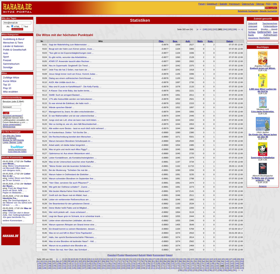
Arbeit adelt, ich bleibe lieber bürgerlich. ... (68, 145)
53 (46, 261)
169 (153, 266)
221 (202, 268)
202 (108, 268)
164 (128, 266)
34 (181, 259)
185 (229, 29)
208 (138, 268)
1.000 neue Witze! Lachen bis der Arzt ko (262, 90)
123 (133, 263)
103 (241, 261)
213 (163, 268)
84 (165, 261)
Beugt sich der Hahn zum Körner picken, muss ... (71, 49)
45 (223, 259)
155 (84, 266)
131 (172, 263)
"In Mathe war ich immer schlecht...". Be (262, 179)
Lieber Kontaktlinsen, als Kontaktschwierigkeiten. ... (73, 158)
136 (197, 263)
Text (26, 26)
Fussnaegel (252, 29)
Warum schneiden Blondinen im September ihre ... (72, 178)
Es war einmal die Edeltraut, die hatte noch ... (70, 103)
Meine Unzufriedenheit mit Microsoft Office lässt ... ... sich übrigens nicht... (16, 168)
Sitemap (260, 4)
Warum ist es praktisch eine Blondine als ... (69, 245)
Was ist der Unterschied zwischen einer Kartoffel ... (72, 162)
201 (103, 268)
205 (123, 268)
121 (123, 263)
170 (158, 266)
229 (241, 268)
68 (103, 261)
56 (57, 261)
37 (192, 259)
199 (93, 268)
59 (69, 261)
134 (187, 263)
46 (227, 259)
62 (80, 261)
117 (103, 263)
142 (227, 263)
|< (197, 29)
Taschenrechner (270, 23)
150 (59, 266)
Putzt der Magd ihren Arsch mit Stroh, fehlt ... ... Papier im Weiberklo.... (15, 190)
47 (231, 259)
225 (222, 268)
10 (89, 259)
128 (158, 263)
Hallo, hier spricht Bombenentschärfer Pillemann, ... (73, 237)
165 (133, 266)
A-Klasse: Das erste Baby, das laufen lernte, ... (70, 91)
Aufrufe (142, 255)
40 (204, 259)
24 (142, 259)
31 (169, 259)
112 (79, 263)
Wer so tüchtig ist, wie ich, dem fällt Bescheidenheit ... (74, 124)
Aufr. (188, 41)
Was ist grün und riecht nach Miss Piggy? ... (69, 149)
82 (157, 261)
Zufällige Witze (11, 77)
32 (173, 259)
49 (238, 259)
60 (73, 261)
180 (205, 29)
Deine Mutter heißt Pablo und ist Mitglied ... (69, 208)
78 (142, 261)
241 (234, 270)
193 (64, 268)
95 (207, 261)
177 (192, 266)
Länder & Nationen (13, 46)
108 (59, 263)
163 (123, 266)
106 (49, 263)
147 (44, 266)
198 (89, 268)
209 (143, 268)
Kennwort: (7, 107)
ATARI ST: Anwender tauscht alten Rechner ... (70, 61)
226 (227, 268)
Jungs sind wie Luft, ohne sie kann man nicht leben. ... (74, 120)
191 (54, 268)
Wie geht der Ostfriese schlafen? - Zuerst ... (69, 187)
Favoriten (112, 255)
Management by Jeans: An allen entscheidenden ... (72, 112)
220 (197, 268)
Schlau (252, 32)
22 (135, 259)
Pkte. (161, 41)
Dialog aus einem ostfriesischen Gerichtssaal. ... (71, 78)
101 (232, 261)
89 (184, 261)
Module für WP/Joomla (13, 140)
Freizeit (7, 60)
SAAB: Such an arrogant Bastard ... (65, 95)
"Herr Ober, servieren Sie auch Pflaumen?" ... (70, 183)
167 (143, 266)
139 (212, 263)
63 (84, 261)
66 (96, 261)
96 (211, 261)
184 (224, 29)
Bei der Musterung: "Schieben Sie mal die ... (69, 170)
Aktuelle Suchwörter (268, 11)
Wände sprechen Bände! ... (61, 107)
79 (146, 261)
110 (69, 263)
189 (44, 268)
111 (74, 263)
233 (195, 270)
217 (182, 268)
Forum (201, 4)
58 (65, 261)
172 (167, 266)
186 (234, 29)
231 (185, 270)
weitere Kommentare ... (13, 220)
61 (76, 261)
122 (128, 263)
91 (192, 261)
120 (118, 263)
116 (98, 263)
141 (222, 263)
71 (115, 261)
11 (92, 259)
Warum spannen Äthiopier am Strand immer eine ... (72, 224)
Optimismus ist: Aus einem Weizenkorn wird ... (70, 153)
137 (202, 263)
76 (134, 261)
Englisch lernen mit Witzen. (263, 68)
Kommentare (159, 255)
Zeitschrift (252, 23)
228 (237, 268)
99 (222, 261)
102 (237, 261)
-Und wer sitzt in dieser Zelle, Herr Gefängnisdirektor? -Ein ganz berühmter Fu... (17, 215)
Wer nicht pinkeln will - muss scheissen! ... (68, 212)
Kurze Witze (9, 81)
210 (148, 268)
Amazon (262, 186)
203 (113, 268)
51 (38, 261)
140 (217, 263)
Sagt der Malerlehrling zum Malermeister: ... (69, 44)
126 (148, 263)
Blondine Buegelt (269, 29)
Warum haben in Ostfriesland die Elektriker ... (70, 174)
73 (123, 261)
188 (39, 268)
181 (210, 29)
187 (241, 266)
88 (180, 261)
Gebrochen (264, 31)
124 (138, 263)
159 (103, 266)
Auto (5, 53)
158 (98, 266)
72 (119, 261)
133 (182, 263)
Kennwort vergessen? (13, 115)
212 (158, 268)
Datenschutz (248, 4)
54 (50, 261)
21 (131, 259)
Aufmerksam (270, 34)
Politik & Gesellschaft (14, 49)
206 (128, 268)
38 (196, 259)
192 (59, 268)
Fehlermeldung (270, 26)
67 (100, 261)
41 (208, 259)
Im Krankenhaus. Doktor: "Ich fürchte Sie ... (69, 132)
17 (116, 259)
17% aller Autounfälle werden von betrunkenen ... (72, 99)
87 (176, 261)
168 (148, 266)
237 (215, 270)
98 (219, 261)
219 (192, 268)
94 (203, 261)
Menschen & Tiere (13, 42)
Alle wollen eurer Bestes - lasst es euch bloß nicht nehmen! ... (77, 128)
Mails (200, 41)
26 (150, 259)
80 (150, 261)
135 (192, 263)
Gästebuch (212, 4)
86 (173, 261)
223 (212, 268)
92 (196, 261)
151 (64, 266)
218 (187, 268)
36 (188, 259)
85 (169, 261)
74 (126, 261)
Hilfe (275, 4)
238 (219, 270)
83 (161, 261)
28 (158, 259)
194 (69, 268)
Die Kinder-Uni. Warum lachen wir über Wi (263, 135)
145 (241, 263)
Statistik (223, 4)
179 (202, 266)
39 (200, 259)
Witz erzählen (10, 91)
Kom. (210, 41)
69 (107, 261)
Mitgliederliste (9, 127)
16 (112, 259)
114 (89, 263)
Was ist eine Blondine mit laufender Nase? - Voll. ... (72, 241)
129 (163, 263)
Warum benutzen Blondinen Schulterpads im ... (71, 141)
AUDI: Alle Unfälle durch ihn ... (63, 82)
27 (154, 259)
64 (88, 261)
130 (167, 263)
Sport (6, 56)
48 (235, 259)
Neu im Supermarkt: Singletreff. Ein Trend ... (69, 65)
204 (118, 268)
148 (49, 266)
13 (100, 259)
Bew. (175, 41)
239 (224, 270)
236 (210, 270)
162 (118, 266)
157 (93, 266)
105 (44, 263)
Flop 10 (7, 88)
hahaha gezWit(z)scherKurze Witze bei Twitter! (17, 149)
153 (74, 266)
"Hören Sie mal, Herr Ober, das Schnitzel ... (69, 250)
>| (242, 29)
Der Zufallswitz (9, 138)
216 (177, 268)
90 (188, 261)
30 (165, 259)
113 (84, 263)
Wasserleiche (253, 38)
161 (113, 266)
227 (232, 268)
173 (172, 266)
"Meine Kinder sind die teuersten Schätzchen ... (71, 166)
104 (39, 263)
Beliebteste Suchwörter (248, 11)
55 (53, 261)
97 (215, 261)
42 (211, 259)
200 (98, 268)
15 (108, 259)
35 (185, 259)
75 (130, 261)
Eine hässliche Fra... (15, 197)
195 (74, 268)
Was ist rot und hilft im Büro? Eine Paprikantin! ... (71, 233)
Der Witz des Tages (12, 135)
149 (54, 266)
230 (180, 270)
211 (153, 268)
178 (197, 266)
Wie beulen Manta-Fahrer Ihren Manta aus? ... (70, 191)
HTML (17, 26)
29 (162, 259)
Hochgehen (264, 38)
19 (123, 259)
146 (39, 266)
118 (108, 263)
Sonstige (8, 67)
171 (163, 266)
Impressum (234, 4)
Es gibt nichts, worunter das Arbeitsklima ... (69, 57)
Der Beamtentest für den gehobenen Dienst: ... (70, 203)
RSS (268, 4)
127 (153, 263)
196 (79, 268)
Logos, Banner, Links (12, 142)
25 (146, 259)
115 (93, 263)
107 (54, 263)
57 (61, 261)
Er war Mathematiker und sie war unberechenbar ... (72, 116)
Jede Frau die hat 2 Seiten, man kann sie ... (69, 70)
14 (104, 259)
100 (227, 261)
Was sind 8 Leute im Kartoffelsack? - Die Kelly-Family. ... (75, 86)
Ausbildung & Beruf (13, 39)
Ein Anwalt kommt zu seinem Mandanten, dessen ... (73, 229)
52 (42, 261)
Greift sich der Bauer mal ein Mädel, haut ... (69, 195)
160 (108, 266)
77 (138, 261)
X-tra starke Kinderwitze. (262, 111)
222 (207, 268)
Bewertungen (131, 255)
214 (167, 268)
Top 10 (6, 84)
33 (177, 259)
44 (219, 259)
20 (127, 259)
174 (177, 266)
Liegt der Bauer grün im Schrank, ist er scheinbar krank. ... (76, 216)
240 (229, 270)
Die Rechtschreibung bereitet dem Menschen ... (71, 137)
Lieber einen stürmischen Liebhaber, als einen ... (71, 220)
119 (113, 263)
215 (172, 268)
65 (92, 261)
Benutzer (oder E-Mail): (13, 101)
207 (133, 268)
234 (200, 270)
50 (242, 259)
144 (237, 263)
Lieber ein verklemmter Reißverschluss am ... (70, 199)
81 (153, 261)
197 (84, 268)
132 (177, 263)
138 (207, 263)
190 (49, 268)
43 (215, 259)
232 (190, 270)
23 (139, 259)
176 (187, 266)
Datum (229, 41)
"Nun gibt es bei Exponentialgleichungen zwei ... (71, 53)
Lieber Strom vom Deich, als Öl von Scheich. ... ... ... (17, 179)
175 (182, 266)
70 (111, 261)
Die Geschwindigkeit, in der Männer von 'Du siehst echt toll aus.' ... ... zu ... (17, 202)
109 (64, 263)
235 (205, 270)
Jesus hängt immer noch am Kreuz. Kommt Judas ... (73, 74)
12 (96, 259)
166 (138, 266)
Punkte (121, 255)
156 (89, 266)
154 (79, 266)
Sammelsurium (11, 63)
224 (217, 268)
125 (143, 263)
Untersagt (252, 26)
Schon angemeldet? (12, 124)
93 (199, 261)
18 (119, 259)
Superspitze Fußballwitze (263, 157)
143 (232, 263)
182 (215, 29)
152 (69, 266)
